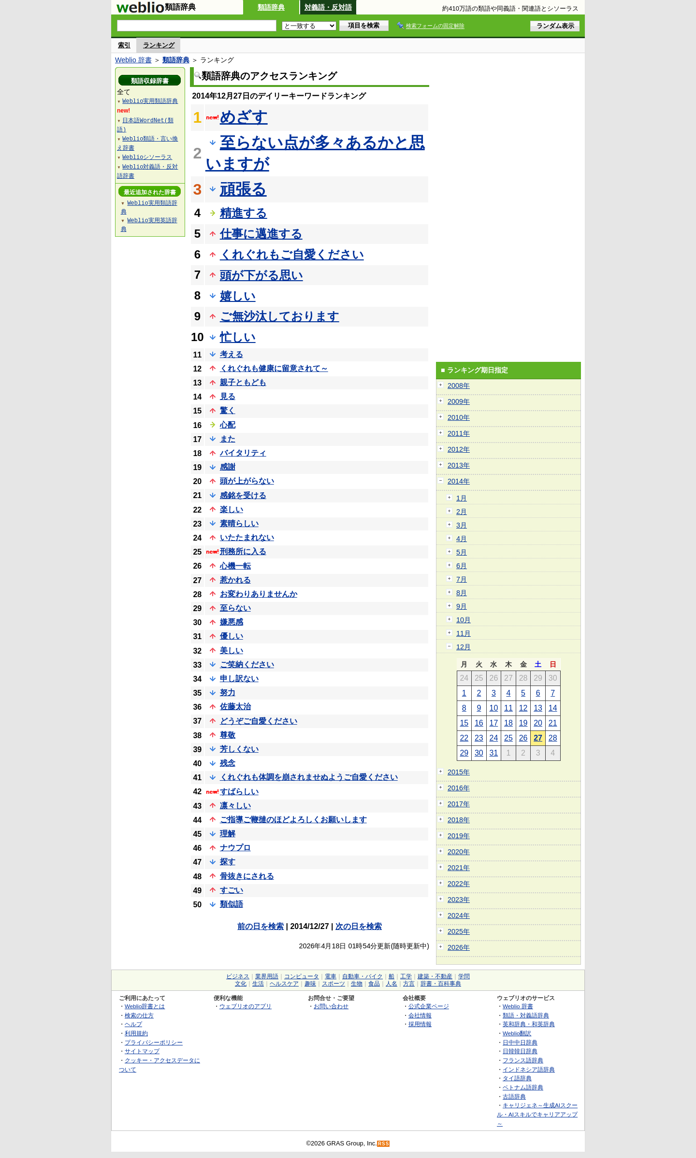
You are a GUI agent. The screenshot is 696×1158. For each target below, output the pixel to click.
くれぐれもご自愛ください (292, 254)
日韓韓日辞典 (520, 1051)
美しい (231, 650)
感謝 (227, 467)
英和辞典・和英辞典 (529, 1024)
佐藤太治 (235, 706)
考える (231, 354)
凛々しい (235, 805)
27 (538, 738)
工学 (406, 976)
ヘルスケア (284, 983)
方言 (409, 983)
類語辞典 (271, 7)
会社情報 (420, 1015)
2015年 (459, 772)
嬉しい (238, 295)
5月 (461, 552)
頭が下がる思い (261, 275)
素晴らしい (239, 523)
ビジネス (237, 976)
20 (538, 723)
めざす (244, 117)
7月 (461, 579)
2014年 (459, 481)
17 (494, 723)
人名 (391, 983)
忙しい (238, 336)
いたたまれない (247, 537)
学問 (464, 976)
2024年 (459, 915)
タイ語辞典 (517, 1078)
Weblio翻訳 (517, 1033)
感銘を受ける (243, 495)
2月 (461, 511)
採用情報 (420, 1024)
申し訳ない (239, 678)
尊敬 (227, 735)
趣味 (310, 983)
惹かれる (235, 580)
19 (523, 723)
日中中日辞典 (520, 1042)
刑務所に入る (243, 551)
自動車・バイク (362, 976)
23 (479, 738)
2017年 (459, 804)
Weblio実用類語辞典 (150, 101)
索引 (124, 45)
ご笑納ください (247, 664)
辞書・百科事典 (440, 983)
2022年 (459, 883)
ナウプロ (235, 847)
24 (494, 738)
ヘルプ (133, 1024)
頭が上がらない (247, 481)
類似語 (231, 904)
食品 (374, 983)
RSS (384, 1143)
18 (508, 723)
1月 (461, 498)
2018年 (459, 820)
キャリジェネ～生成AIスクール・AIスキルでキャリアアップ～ (537, 1114)
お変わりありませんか (258, 594)
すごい (231, 890)
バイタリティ (243, 453)
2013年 (459, 465)
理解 (227, 833)
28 (553, 738)
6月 (461, 566)
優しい (231, 636)
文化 (240, 983)
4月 (461, 539)
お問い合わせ (331, 1006)
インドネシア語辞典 (529, 1069)
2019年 (459, 836)
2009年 (459, 401)
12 (523, 708)
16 (479, 723)
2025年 (459, 931)
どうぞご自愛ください (258, 721)
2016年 (459, 788)
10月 (463, 620)
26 (523, 738)
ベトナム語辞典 (523, 1087)
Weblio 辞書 (133, 60)
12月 (463, 647)
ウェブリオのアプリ (245, 1006)
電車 (330, 976)
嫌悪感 (231, 622)
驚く (227, 410)
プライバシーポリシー (154, 1042)
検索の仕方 (139, 1015)
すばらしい (239, 791)
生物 (356, 983)
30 (479, 753)
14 (553, 708)
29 (464, 753)
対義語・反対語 (328, 7)
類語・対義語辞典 (526, 1015)
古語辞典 (514, 1096)
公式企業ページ (428, 1006)
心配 (227, 425)
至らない (235, 608)
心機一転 (235, 566)
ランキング (158, 45)
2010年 (459, 417)
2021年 (459, 868)
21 (553, 723)
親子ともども (243, 382)
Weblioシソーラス (147, 157)
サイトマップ (142, 1051)
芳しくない (239, 749)
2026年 (459, 947)
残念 (227, 763)
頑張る (243, 189)
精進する (243, 212)
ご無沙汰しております (279, 316)
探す (227, 862)
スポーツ (333, 983)
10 (494, 708)
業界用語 (266, 976)
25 (508, 738)
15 (464, 723)
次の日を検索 (358, 926)
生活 (258, 983)
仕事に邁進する (261, 233)
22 (464, 738)
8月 (461, 593)
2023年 (459, 899)
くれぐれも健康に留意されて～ (274, 368)
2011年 (459, 433)
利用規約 (136, 1033)
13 (538, 708)
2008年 (459, 385)
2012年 (459, 449)
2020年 (459, 852)
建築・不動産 (435, 976)
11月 (463, 633)
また (227, 439)
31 (494, 753)
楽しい (231, 509)
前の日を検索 (260, 926)
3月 (461, 525)
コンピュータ (301, 976)
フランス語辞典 (523, 1060)
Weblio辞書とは (145, 1006)
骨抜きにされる (247, 876)
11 (508, 708)
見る (227, 396)
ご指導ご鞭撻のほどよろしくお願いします (293, 819)
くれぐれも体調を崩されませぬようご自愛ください (309, 777)
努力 (227, 692)
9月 (461, 606)
